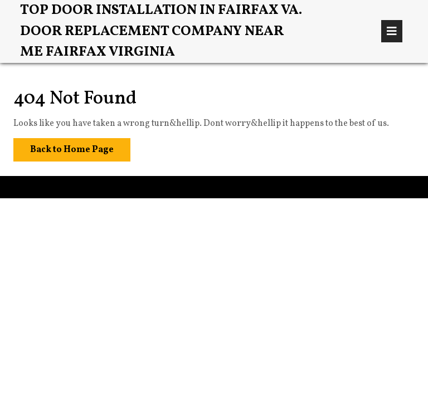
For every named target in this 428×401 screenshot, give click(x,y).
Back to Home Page (63, 147)
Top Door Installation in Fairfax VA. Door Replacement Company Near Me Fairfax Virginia (161, 31)
